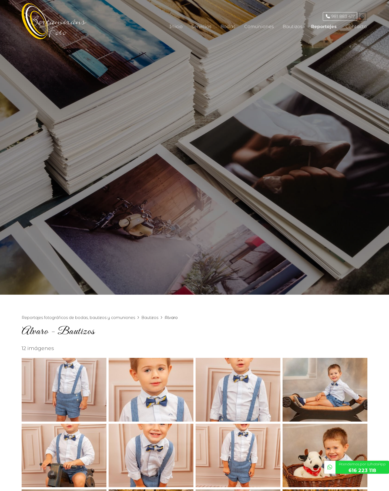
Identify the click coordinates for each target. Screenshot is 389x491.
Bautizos (149, 317)
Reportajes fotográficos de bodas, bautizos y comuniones (78, 317)
